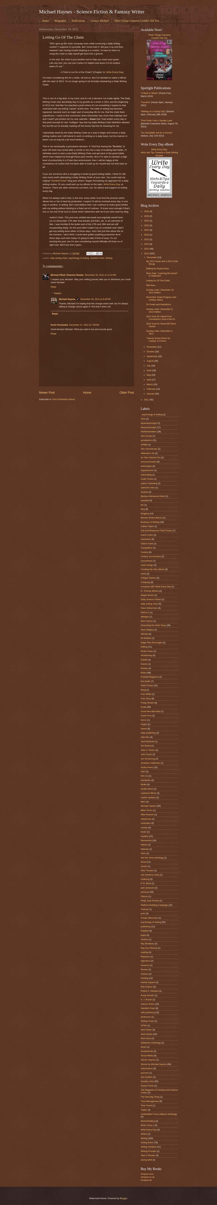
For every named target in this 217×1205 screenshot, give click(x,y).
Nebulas (145, 849)
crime (143, 573)
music (143, 832)
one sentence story (150, 874)
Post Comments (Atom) (63, 399)
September (152, 356)
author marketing (149, 483)
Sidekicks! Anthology (151, 1042)
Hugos (144, 724)
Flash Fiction (147, 685)
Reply (53, 287)
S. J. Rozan (146, 999)
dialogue (145, 616)
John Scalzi (146, 754)
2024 (147, 220)
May (149, 375)
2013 (147, 248)
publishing (146, 926)
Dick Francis (147, 621)
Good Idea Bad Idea (150, 711)
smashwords (147, 1051)
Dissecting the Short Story (153, 625)
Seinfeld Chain (58, 180)
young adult (146, 1159)
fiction (143, 672)
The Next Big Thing (150, 1097)
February (151, 389)
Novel (143, 862)
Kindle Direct (147, 789)
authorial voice (148, 487)
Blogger (123, 1198)
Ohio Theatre (147, 870)
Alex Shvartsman (149, 449)
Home (45, 20)
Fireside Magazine (150, 677)
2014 (147, 244)
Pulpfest (145, 930)
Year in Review (148, 1155)
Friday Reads (147, 702)
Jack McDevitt (147, 741)
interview (145, 737)
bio (142, 505)
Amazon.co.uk (148, 1177)
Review (144, 969)
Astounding (146, 474)
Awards (144, 492)
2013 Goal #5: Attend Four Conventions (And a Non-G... (161, 317)
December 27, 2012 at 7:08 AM (84, 325)
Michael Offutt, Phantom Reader (67, 275)
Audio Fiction (147, 479)
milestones (146, 819)
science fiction (147, 1004)
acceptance (146, 440)
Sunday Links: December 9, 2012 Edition (159, 310)
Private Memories (149, 918)
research (145, 965)
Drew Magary (147, 629)
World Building (148, 1121)
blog (143, 509)
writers (144, 1134)
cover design (147, 565)
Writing (108, 258)
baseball (145, 500)
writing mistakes (148, 1146)
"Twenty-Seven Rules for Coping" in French (158, 339)
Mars (143, 801)
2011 (147, 399)
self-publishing (148, 1012)
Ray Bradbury (147, 943)
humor (144, 728)
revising (144, 978)
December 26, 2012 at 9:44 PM (95, 299)
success (145, 1073)
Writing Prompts (148, 1151)
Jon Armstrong (148, 758)
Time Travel (146, 1105)
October (151, 351)
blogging (145, 513)
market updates (148, 797)
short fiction (146, 1029)
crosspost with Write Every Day (156, 586)
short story (146, 1038)
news (143, 853)
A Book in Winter (150, 93)
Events (144, 664)
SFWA (144, 1025)
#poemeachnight (149, 423)
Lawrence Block (148, 793)
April (149, 379)
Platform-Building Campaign (154, 905)
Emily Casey (147, 651)
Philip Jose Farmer (150, 900)
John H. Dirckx (148, 750)
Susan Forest (147, 1085)
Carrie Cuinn (147, 535)
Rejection (145, 956)
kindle (143, 784)
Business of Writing (150, 522)
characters (146, 539)
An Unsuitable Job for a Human (157, 132)
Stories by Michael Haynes (153, 1064)
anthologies (146, 466)
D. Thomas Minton (150, 591)
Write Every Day (114, 72)
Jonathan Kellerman (150, 763)
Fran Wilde (146, 694)
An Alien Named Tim (151, 457)
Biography (60, 20)
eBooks (144, 634)
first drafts (145, 681)
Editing (144, 646)
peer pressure (147, 887)
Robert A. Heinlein (149, 991)
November (152, 347)
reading (144, 952)
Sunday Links (147, 1081)
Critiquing (145, 582)
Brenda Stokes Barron (151, 517)
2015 (147, 239)
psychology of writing (79, 258)
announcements (148, 461)
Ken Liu (144, 776)
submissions (147, 1068)
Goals (143, 707)
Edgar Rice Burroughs (151, 642)
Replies (57, 293)
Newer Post (47, 392)
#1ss (143, 418)
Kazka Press (147, 767)
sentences (146, 1017)
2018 (147, 234)
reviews (144, 974)
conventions (146, 561)
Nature (144, 844)
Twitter (144, 1110)
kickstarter (146, 780)
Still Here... (151, 285)
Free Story (146, 698)
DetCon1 (145, 612)
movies (144, 827)
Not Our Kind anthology (152, 857)
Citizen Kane (147, 543)
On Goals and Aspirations (158, 304)
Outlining (145, 879)
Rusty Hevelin (147, 995)
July (149, 365)
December (152, 257)
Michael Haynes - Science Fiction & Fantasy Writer (91, 11)
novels (144, 866)
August (150, 361)
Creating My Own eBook (152, 569)
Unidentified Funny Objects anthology (159, 1114)
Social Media (147, 1055)
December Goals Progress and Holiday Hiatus (161, 298)
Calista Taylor (147, 526)
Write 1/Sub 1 (147, 1125)
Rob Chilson (147, 986)
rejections (145, 961)
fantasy (144, 668)
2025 (147, 216)
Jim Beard (146, 745)
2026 (147, 211)
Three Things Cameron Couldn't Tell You (136, 20)
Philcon (144, 896)
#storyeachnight (148, 427)
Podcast (145, 909)
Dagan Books (147, 595)
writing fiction (147, 1142)
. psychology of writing (151, 414)
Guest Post (146, 715)
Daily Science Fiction (151, 599)
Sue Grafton (146, 1077)
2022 (147, 230)
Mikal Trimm (146, 810)
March (150, 384)
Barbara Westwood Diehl (153, 496)
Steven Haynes (148, 1060)
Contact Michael (100, 20)
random (144, 939)
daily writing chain (58, 258)
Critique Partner (148, 578)
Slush (143, 1047)
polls (143, 913)
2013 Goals (146, 436)
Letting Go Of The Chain (158, 280)
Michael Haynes (67, 299)
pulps (143, 935)
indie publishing (148, 733)
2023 (147, 225)
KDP (143, 771)
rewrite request (148, 982)
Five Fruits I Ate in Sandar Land (157, 120)
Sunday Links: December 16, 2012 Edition (160, 291)
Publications (78, 20)
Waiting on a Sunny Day (153, 111)
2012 (147, 253)
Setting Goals (147, 1021)
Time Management (150, 1101)
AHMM (144, 444)
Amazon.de (146, 1180)
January (151, 393)
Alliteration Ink (147, 453)
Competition (146, 548)
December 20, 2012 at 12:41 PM (100, 275)
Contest (144, 552)
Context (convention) (151, 556)
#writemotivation (148, 431)
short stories (147, 1034)
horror (143, 720)
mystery (144, 836)
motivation (146, 823)
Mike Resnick (147, 814)
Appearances (147, 470)
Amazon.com (147, 1174)
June (149, 370)
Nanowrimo (146, 840)
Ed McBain (146, 638)
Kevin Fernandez (59, 325)
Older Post (127, 392)
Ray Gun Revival (149, 948)
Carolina (146, 102)
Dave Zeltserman (149, 608)
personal (145, 892)
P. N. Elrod (146, 883)
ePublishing (146, 655)
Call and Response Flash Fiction (156, 530)
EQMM (144, 659)
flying (143, 690)
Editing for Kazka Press (157, 268)
